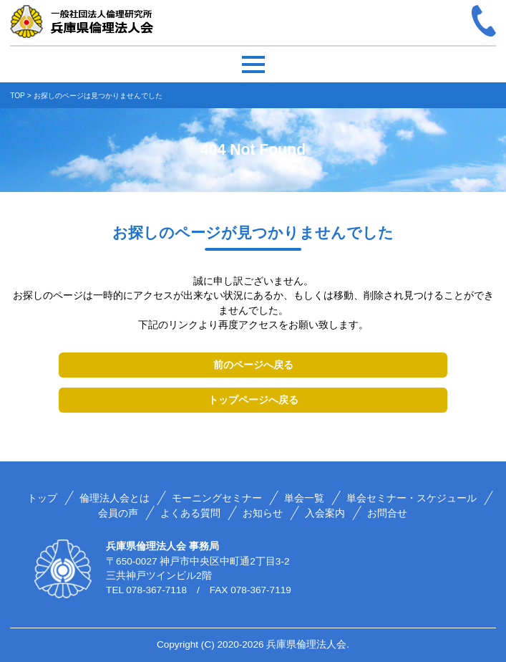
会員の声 (118, 513)
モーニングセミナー (217, 498)
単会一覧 (304, 498)
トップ (42, 498)
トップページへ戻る (253, 400)
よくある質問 (190, 513)
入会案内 (325, 513)
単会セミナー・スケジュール (411, 498)
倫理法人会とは (114, 498)
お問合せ (387, 513)
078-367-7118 (156, 590)
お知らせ (263, 513)
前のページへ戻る (253, 364)
